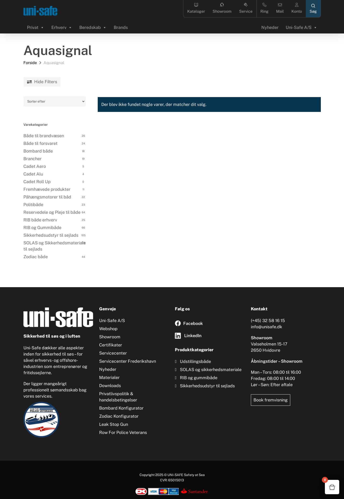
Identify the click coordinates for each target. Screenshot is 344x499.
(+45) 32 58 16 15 (268, 320)
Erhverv (61, 27)
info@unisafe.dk (266, 326)
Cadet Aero (34, 166)
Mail (280, 8)
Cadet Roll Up (37, 181)
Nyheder (270, 27)
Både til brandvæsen (43, 135)
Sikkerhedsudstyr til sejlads (50, 235)
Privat (35, 27)
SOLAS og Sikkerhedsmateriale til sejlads (54, 246)
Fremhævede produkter (46, 189)
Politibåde (33, 204)
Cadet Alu (33, 173)
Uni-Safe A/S (301, 27)
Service (246, 8)
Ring (264, 8)
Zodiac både (35, 256)
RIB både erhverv (40, 219)
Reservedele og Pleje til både (52, 212)
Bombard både (38, 151)
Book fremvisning (270, 399)
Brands (121, 27)
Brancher (32, 158)
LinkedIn (193, 335)
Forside (30, 62)
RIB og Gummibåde (42, 227)
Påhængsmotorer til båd (47, 196)
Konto (296, 8)
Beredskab (93, 27)
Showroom (222, 8)
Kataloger (196, 8)
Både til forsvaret (40, 143)
